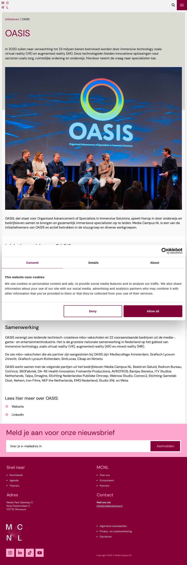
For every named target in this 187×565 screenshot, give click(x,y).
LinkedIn (18, 415)
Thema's (14, 485)
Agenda (14, 480)
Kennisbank (16, 475)
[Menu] (182, 5)
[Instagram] (10, 553)
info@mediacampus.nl (110, 506)
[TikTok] (30, 553)
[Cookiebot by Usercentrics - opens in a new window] (164, 251)
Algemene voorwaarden (113, 526)
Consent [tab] (32, 262)
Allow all (153, 311)
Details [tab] (94, 262)
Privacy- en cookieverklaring (116, 531)
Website (18, 406)
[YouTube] (39, 553)
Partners (104, 485)
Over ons (105, 475)
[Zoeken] (173, 5)
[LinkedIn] (20, 553)
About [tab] (154, 262)
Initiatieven (12, 19)
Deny (93, 311)
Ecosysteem (107, 480)
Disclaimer (106, 536)
